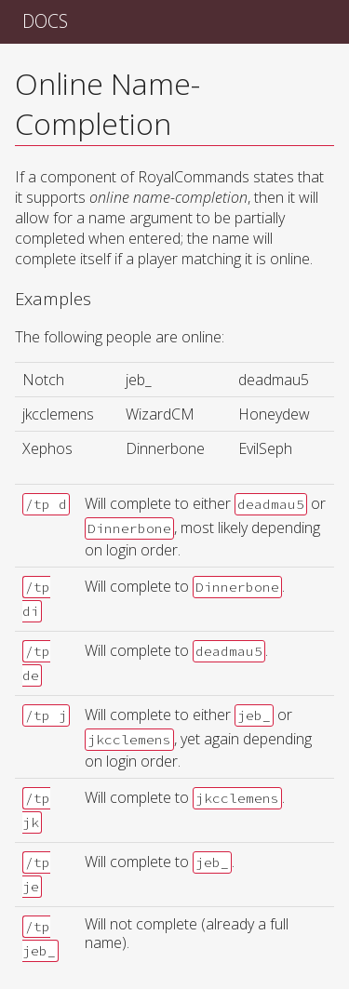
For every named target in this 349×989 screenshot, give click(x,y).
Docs (45, 20)
